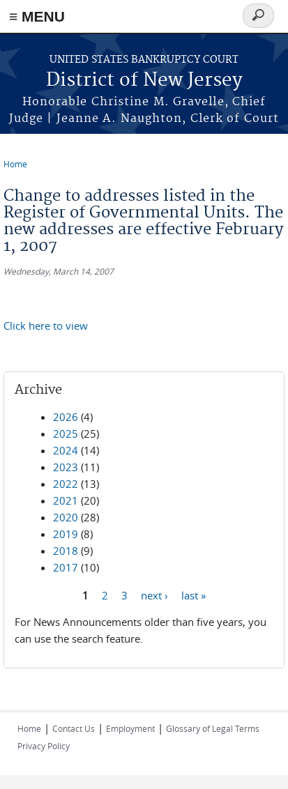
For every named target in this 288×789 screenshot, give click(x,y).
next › (154, 595)
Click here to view (45, 325)
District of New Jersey (144, 80)
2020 (65, 517)
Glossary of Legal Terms (212, 728)
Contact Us (73, 728)
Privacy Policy (43, 745)
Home (15, 163)
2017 (65, 567)
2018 (65, 551)
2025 (65, 434)
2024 (65, 450)
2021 (65, 500)
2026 (65, 417)
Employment (130, 728)
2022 (65, 484)
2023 (65, 467)
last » (193, 595)
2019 (65, 534)
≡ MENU (37, 16)
